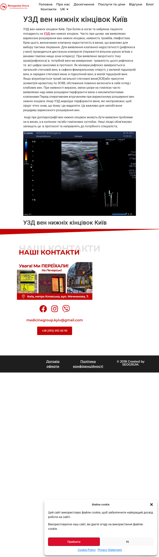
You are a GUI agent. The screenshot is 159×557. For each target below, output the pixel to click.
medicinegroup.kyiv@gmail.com (54, 320)
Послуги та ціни (111, 4)
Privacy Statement (110, 550)
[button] (151, 504)
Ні (127, 542)
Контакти (48, 9)
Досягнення (84, 4)
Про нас (63, 4)
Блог (150, 4)
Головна (45, 4)
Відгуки (135, 4)
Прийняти (73, 542)
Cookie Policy (87, 550)
